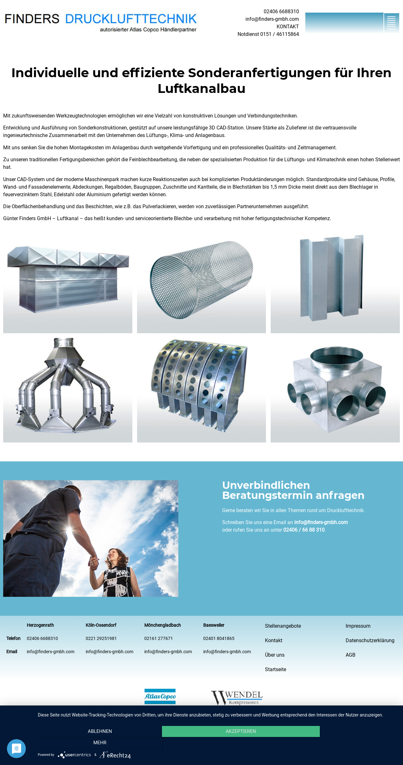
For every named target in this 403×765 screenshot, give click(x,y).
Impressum (358, 626)
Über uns (275, 655)
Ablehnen (92, 743)
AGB (350, 655)
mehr (342, 743)
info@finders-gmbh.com (321, 522)
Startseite (275, 669)
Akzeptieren (217, 743)
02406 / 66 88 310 (304, 530)
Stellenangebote (283, 626)
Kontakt (273, 640)
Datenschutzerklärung (370, 640)
